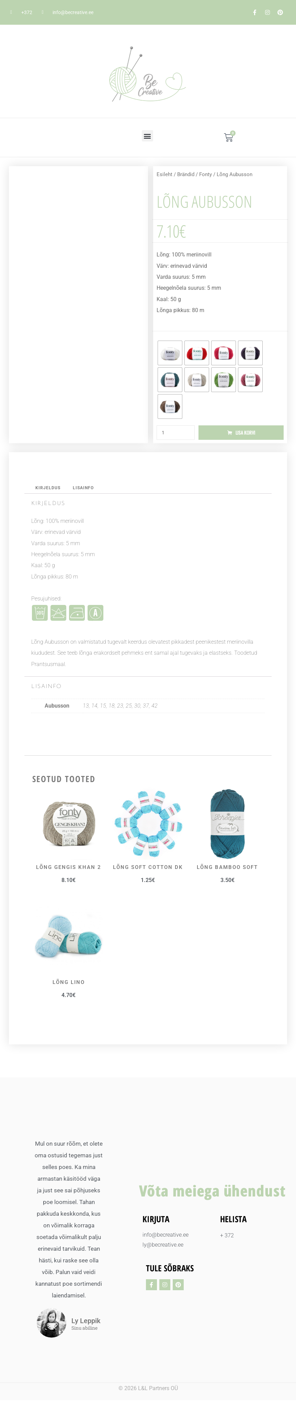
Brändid (185, 174)
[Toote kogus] (176, 432)
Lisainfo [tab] (85, 488)
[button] (147, 135)
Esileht (164, 174)
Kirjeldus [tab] (48, 488)
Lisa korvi (245, 433)
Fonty (205, 174)
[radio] (170, 353)
